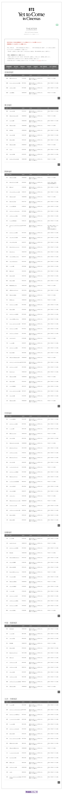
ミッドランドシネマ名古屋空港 (14, 481)
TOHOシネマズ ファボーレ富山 (14, 443)
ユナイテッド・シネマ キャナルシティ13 (16, 709)
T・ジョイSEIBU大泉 (13, 206)
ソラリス (11, 149)
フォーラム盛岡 (12, 120)
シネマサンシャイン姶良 (13, 767)
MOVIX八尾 (11, 552)
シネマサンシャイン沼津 (13, 505)
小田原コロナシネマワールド (14, 290)
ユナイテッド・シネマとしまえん (15, 211)
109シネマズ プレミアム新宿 (14, 182)
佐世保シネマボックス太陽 (14, 743)
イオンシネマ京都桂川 (13, 586)
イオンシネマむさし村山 (13, 242)
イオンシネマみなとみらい (14, 261)
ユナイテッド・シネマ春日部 (14, 314)
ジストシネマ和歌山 (13, 610)
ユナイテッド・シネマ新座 (14, 328)
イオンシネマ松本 (12, 438)
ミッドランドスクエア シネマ (14, 467)
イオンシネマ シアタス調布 (14, 237)
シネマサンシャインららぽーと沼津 (15, 510)
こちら (39, 60)
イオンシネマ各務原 (13, 491)
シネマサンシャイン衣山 (13, 676)
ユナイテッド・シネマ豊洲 (14, 232)
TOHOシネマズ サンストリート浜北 (15, 500)
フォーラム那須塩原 (13, 386)
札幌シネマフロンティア (13, 78)
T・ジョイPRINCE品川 (13, 220)
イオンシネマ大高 (12, 462)
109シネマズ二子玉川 (13, 201)
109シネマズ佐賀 (12, 733)
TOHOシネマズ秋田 (12, 144)
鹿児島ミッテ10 (12, 762)
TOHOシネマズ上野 (12, 196)
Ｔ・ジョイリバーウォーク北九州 (15, 719)
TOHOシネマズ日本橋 (13, 177)
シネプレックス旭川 (13, 87)
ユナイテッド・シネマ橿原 (14, 605)
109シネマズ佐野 (12, 381)
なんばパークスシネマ (13, 543)
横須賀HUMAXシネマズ (13, 285)
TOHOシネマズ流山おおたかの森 (14, 357)
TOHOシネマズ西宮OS (13, 581)
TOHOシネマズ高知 (12, 686)
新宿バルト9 (11, 187)
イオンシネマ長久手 (13, 486)
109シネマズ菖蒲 (12, 309)
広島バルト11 (12, 657)
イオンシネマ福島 (12, 154)
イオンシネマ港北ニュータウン (14, 256)
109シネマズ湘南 (12, 280)
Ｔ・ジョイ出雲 (12, 633)
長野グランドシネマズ (13, 433)
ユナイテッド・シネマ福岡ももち (15, 714)
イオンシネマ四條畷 (13, 562)
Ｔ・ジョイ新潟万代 (13, 419)
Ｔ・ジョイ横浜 (12, 266)
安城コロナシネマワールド (14, 476)
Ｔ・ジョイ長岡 (12, 428)
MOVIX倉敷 (11, 643)
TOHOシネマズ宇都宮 (13, 376)
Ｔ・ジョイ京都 (12, 591)
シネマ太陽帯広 (12, 92)
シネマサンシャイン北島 (13, 667)
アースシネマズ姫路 (13, 576)
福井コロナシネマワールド (14, 457)
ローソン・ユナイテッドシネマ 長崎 (15, 738)
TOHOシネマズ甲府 (12, 400)
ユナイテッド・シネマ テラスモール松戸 (16, 362)
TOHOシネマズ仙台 (12, 125)
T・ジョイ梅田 (12, 538)
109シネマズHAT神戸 (13, 567)
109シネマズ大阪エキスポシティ (14, 557)
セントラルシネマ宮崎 (13, 757)
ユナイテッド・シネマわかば (14, 333)
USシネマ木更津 (12, 352)
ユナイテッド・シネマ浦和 (14, 304)
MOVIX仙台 (11, 130)
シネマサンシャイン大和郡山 (14, 600)
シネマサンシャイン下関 (13, 662)
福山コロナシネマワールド (14, 652)
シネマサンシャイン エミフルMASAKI (15, 681)
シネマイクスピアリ (13, 338)
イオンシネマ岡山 (12, 638)
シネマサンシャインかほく (14, 452)
